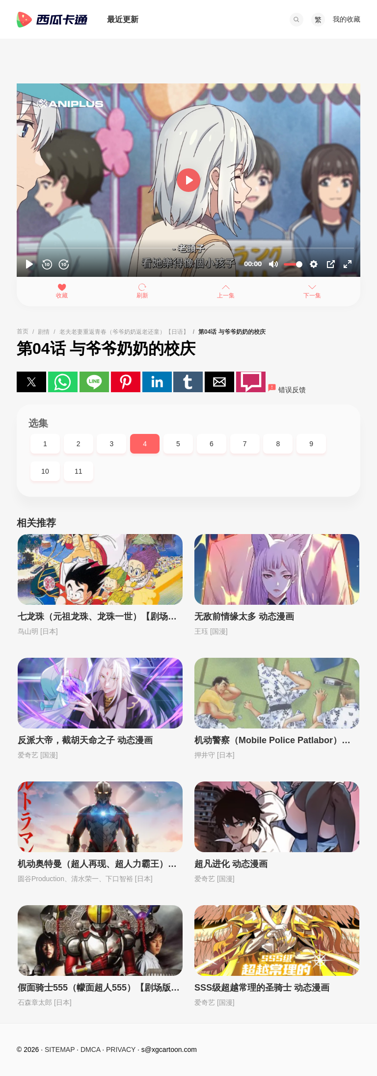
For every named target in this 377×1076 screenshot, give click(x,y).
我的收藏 (346, 19)
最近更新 (122, 19)
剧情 (44, 331)
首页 (22, 331)
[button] (296, 20)
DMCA (90, 1049)
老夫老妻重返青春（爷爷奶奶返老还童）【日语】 (124, 331)
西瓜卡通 (52, 19)
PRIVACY (120, 1049)
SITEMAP (60, 1049)
